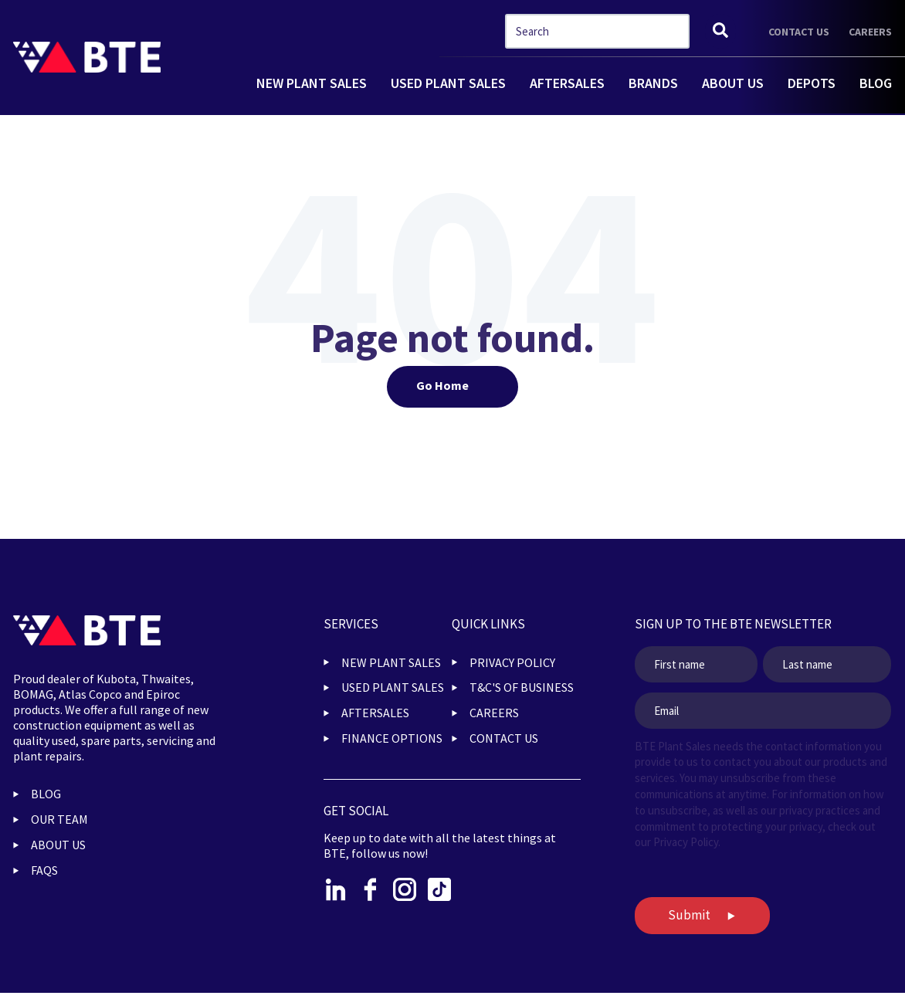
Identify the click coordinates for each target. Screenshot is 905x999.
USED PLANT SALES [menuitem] (392, 687)
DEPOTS (812, 83)
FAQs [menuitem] (44, 870)
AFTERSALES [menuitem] (375, 712)
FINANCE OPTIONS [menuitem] (391, 738)
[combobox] (597, 31)
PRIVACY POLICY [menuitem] (512, 662)
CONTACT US (798, 32)
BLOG (875, 83)
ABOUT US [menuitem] (58, 844)
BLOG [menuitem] (46, 793)
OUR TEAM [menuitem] (59, 819)
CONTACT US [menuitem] (503, 738)
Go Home (442, 385)
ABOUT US (733, 83)
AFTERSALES (567, 83)
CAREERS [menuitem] (494, 712)
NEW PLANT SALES (311, 83)
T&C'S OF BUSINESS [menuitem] (521, 687)
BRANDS (653, 83)
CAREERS (870, 32)
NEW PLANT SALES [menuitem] (391, 662)
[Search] (720, 31)
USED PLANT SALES (448, 83)
